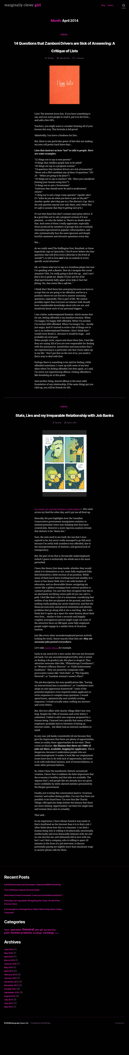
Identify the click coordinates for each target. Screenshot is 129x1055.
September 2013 (12, 1018)
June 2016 (9, 975)
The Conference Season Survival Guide (24, 912)
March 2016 (10, 986)
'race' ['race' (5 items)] (6, 956)
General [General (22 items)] (28, 955)
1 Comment (80, 66)
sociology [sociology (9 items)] (48, 958)
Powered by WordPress (43, 1049)
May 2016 (9, 979)
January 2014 (11, 1004)
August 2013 (10, 1022)
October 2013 (11, 1015)
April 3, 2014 (72, 439)
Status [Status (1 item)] (56, 959)
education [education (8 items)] (15, 955)
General (64, 35)
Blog (103, 5)
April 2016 (9, 982)
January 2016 (11, 989)
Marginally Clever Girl (21, 1049)
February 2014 (11, 1000)
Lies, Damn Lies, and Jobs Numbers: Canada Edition (61, 525)
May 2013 (9, 1033)
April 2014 (9, 997)
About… (111, 5)
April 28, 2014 (64, 66)
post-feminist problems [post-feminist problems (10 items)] (18, 958)
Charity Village (52, 667)
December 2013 (12, 1007)
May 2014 (9, 993)
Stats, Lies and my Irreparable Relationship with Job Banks (64, 427)
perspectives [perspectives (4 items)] (50, 956)
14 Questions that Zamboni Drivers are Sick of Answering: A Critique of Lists (64, 50)
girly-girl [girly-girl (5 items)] (39, 956)
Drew (51, 66)
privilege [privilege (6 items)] (37, 959)
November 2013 (12, 1011)
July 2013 (9, 1025)
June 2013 (9, 1029)
